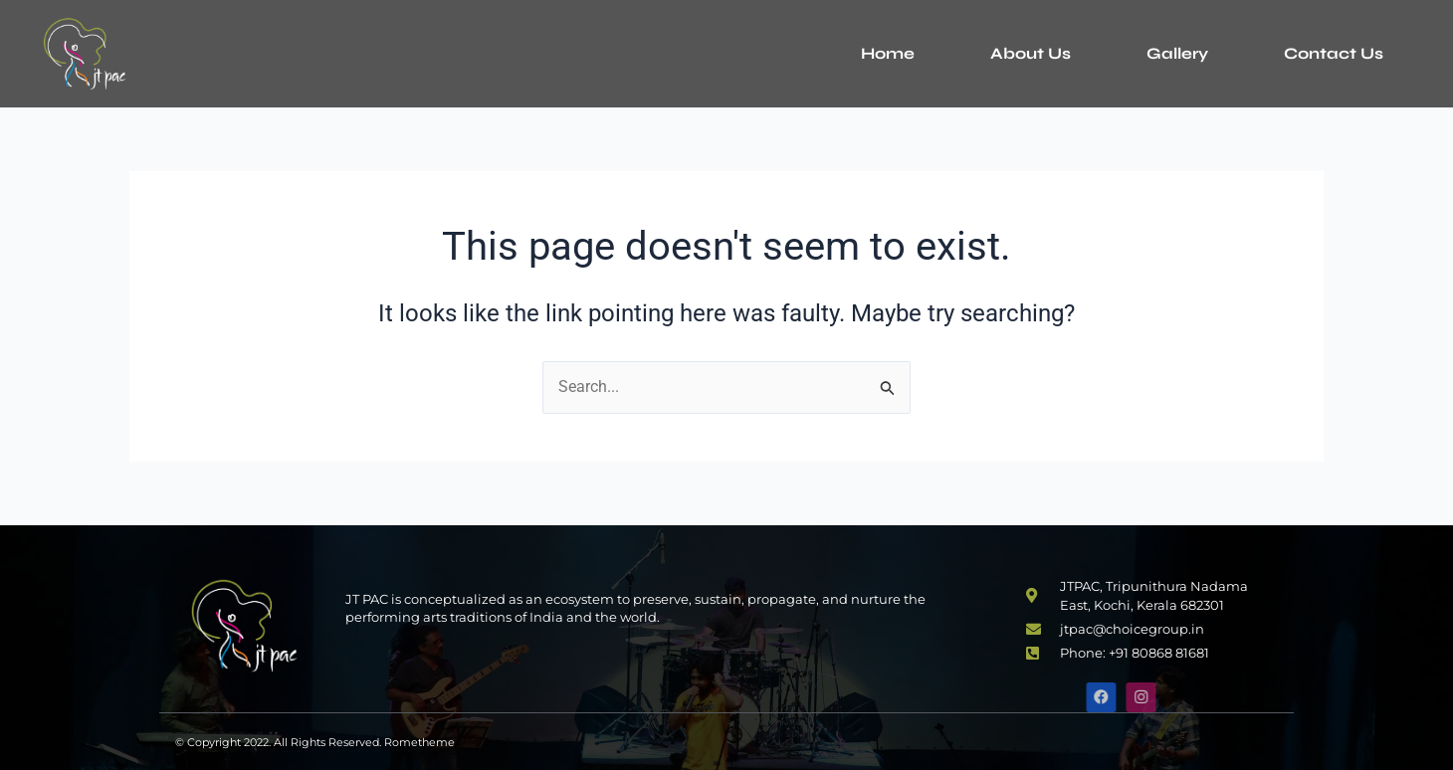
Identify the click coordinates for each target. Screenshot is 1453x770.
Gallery (1177, 53)
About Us (1030, 53)
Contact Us (1333, 53)
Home (888, 53)
